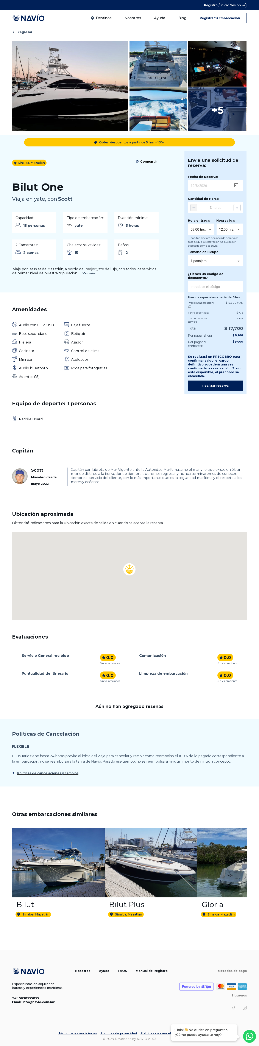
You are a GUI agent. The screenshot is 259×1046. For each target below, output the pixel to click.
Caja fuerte (80, 325)
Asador (77, 342)
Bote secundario (33, 334)
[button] (129, 563)
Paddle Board (31, 419)
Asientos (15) (29, 377)
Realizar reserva (215, 386)
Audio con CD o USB (36, 325)
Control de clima (85, 351)
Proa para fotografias (89, 368)
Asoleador (79, 359)
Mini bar (26, 359)
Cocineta (26, 351)
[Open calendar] (236, 185)
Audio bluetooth (33, 368)
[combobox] (201, 230)
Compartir (148, 161)
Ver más (89, 273)
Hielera (25, 342)
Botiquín (78, 334)
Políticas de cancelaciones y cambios (47, 773)
